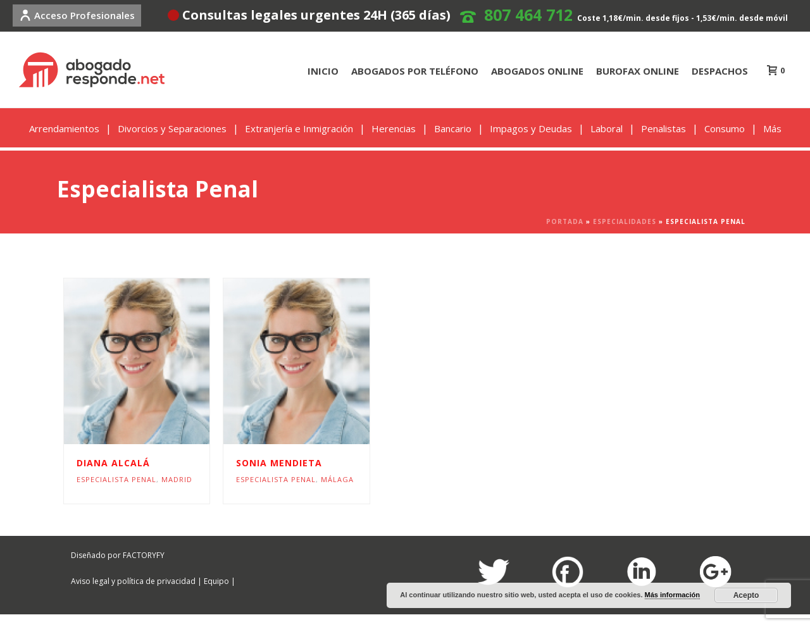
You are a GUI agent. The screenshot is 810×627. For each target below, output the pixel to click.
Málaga (337, 479)
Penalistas (663, 128)
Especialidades (624, 221)
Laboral (606, 128)
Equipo (216, 581)
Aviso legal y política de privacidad (133, 581)
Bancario (452, 128)
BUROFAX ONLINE (637, 71)
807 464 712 (528, 14)
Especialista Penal (116, 479)
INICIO (323, 71)
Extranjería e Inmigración (299, 128)
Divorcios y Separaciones (172, 128)
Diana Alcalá (113, 463)
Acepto (746, 595)
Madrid (176, 479)
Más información (672, 595)
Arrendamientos (64, 128)
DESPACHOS (720, 71)
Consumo (724, 128)
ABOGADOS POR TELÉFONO (414, 71)
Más (772, 128)
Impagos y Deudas (531, 128)
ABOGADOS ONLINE (537, 71)
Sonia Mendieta (279, 463)
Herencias (393, 128)
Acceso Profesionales (77, 15)
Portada (564, 221)
